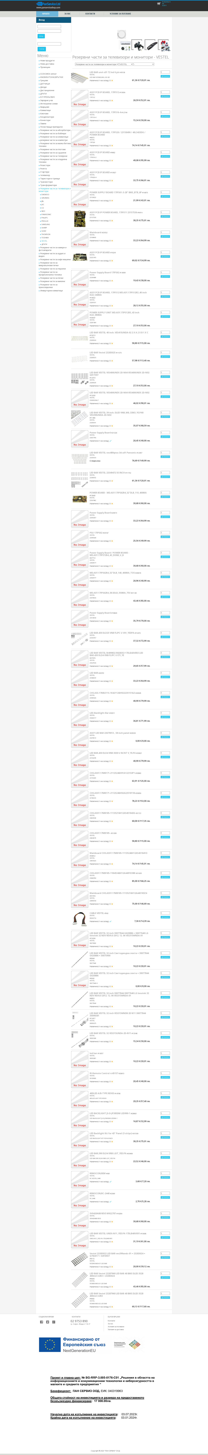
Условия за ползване (120, 13)
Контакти (90, 13)
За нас (67, 13)
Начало (45, 13)
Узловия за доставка (116, 1329)
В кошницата (166, 2)
